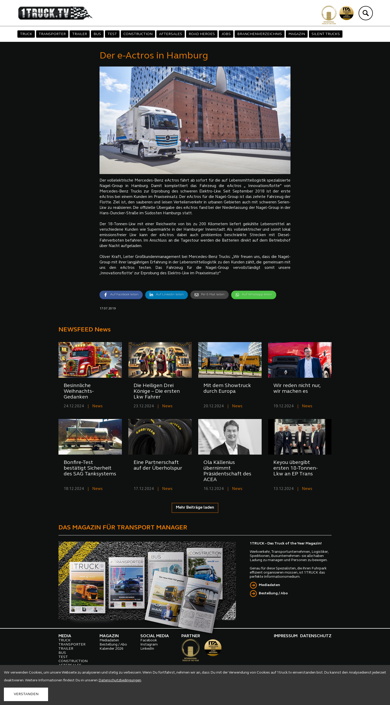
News (97, 406)
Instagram (149, 645)
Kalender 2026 (111, 649)
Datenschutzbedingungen (119, 680)
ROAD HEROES (202, 34)
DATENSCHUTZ (316, 636)
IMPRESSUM (286, 636)
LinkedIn (147, 649)
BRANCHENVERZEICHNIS (259, 34)
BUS (97, 34)
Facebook (148, 640)
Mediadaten (269, 585)
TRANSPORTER (52, 34)
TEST (112, 34)
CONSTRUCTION (138, 34)
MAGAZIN (296, 34)
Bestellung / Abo (273, 593)
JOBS (226, 34)
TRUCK (26, 34)
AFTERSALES (170, 34)
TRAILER (79, 34)
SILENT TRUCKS (326, 34)
